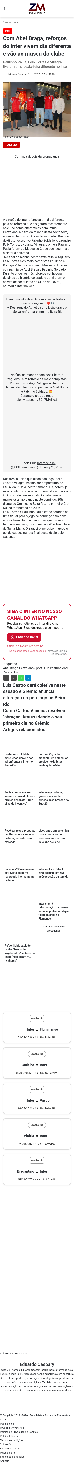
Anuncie (4, 1460)
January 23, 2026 (51, 467)
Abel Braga (58, 236)
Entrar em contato (10, 1448)
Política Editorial (9, 1436)
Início (7, 22)
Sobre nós (5, 1444)
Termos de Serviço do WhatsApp (56, 652)
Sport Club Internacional (51, 668)
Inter (16, 22)
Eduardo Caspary (17, 74)
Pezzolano (26, 668)
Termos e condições (11, 1440)
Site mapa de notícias (12, 1456)
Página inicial (7, 1423)
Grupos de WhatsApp (12, 1427)
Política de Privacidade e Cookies (19, 1431)
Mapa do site (7, 1452)
